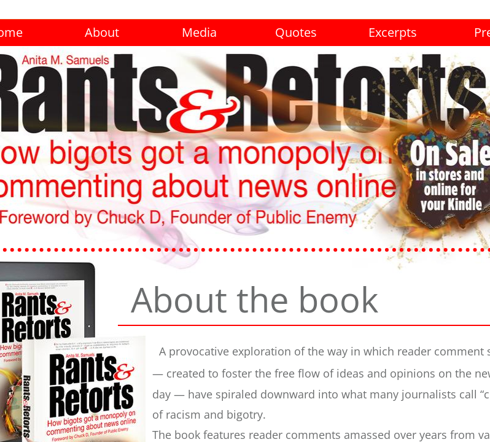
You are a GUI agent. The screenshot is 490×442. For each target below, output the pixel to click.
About (102, 32)
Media (199, 32)
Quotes (296, 32)
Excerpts (392, 32)
